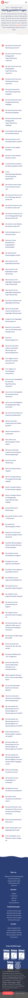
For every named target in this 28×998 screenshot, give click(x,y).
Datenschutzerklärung (14, 879)
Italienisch (14, 898)
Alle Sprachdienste (14, 903)
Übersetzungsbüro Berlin (14, 930)
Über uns (13, 872)
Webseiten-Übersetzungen (14, 918)
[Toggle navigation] (26, 2)
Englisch (14, 894)
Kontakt (18, 25)
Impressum (14, 885)
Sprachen (13, 889)
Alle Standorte (14, 937)
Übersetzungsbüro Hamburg (14, 933)
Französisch (14, 896)
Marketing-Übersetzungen (14, 913)
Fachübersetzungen (13, 907)
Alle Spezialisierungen (14, 920)
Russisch (14, 900)
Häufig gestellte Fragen (14, 881)
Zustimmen (8, 993)
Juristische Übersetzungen (14, 911)
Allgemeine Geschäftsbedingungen (14, 876)
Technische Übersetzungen (14, 915)
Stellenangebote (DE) (14, 883)
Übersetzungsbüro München (14, 935)
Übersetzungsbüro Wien (14, 928)
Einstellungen (20, 993)
